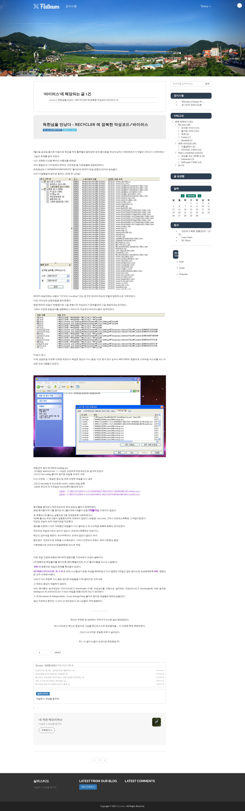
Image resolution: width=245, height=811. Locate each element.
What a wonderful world (190, 153)
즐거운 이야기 (190, 131)
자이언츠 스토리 (191, 150)
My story (39, 665)
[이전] (94, 760)
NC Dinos (186, 240)
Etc (181, 165)
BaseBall (186, 140)
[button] (18, 38)
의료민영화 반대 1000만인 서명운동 (50, 674)
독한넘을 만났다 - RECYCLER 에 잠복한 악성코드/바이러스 (86, 100)
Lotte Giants (187, 237)
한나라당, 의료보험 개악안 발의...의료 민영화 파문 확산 (58, 677)
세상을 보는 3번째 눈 (193, 156)
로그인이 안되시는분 (192, 105)
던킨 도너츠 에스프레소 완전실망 (49, 681)
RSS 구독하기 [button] (88, 787)
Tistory (203, 5)
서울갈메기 (188, 146)
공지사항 (71, 6)
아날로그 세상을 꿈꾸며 (50, 724)
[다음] (104, 760)
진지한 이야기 (51, 665)
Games (185, 137)
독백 (185, 134)
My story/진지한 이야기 (52, 130)
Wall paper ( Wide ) (191, 162)
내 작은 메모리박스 (51, 719)
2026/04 (191, 196)
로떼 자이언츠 (187, 143)
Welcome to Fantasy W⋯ (193, 102)
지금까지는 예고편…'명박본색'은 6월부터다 (53, 670)
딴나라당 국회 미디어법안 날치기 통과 (51, 684)
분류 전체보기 (184, 122)
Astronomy (187, 159)
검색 (207, 83)
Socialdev (121, 806)
